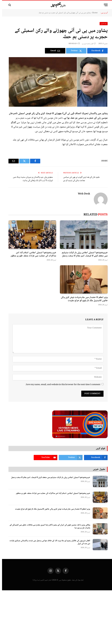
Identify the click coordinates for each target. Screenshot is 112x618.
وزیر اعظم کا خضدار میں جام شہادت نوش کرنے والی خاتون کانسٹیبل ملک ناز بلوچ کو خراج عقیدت (82, 299)
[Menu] (104, 5)
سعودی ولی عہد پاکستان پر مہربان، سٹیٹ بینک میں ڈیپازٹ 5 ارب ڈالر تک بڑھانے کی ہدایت (31, 178)
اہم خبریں (102, 23)
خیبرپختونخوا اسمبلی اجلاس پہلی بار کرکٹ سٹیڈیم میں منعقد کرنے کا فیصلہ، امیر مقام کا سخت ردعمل (83, 254)
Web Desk (82, 194)
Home (93, 12)
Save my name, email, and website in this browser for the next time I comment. (60, 384)
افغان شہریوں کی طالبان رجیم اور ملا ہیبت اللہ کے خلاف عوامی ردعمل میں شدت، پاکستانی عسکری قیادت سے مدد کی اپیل (47, 542)
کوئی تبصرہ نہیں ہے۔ (87, 43)
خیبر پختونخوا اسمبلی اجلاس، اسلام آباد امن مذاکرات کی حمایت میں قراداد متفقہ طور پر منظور (31, 254)
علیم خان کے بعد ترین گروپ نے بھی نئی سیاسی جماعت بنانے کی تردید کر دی (79, 178)
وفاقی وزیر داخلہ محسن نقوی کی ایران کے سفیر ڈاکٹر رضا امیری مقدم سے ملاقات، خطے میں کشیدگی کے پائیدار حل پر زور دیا (48, 526)
